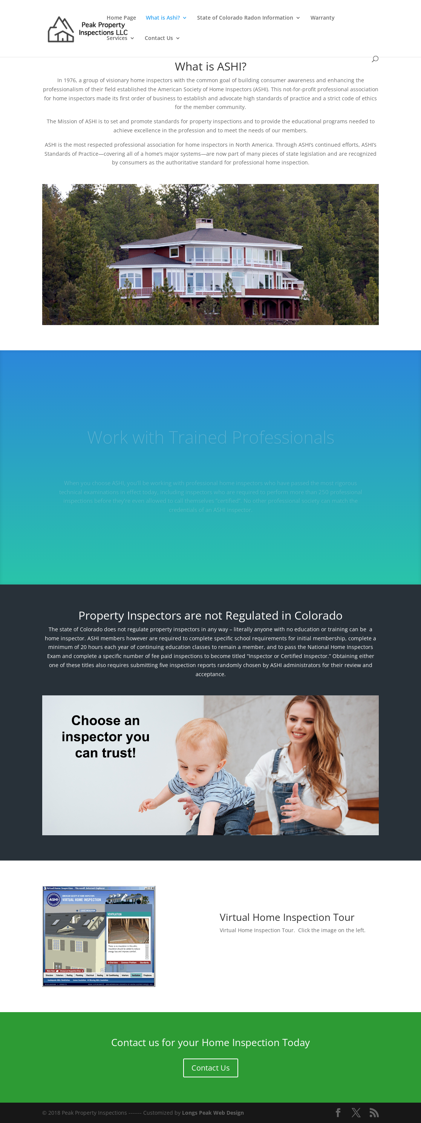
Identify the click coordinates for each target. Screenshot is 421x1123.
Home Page (121, 18)
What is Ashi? (163, 18)
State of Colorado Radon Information (245, 18)
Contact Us (159, 38)
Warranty (323, 18)
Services (117, 38)
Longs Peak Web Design (213, 1112)
